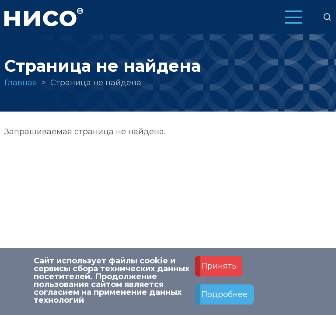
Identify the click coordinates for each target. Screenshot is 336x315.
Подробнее (224, 299)
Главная (20, 83)
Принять (218, 271)
